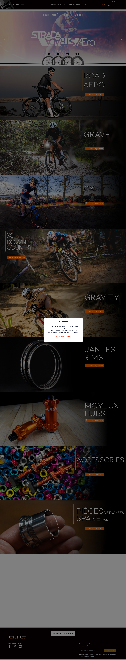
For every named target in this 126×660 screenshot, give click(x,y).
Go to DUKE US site (63, 337)
